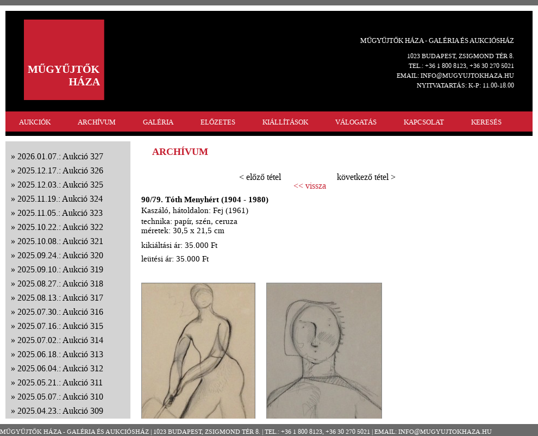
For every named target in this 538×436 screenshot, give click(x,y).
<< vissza (309, 186)
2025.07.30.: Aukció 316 (60, 311)
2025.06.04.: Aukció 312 (60, 368)
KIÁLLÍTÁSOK (285, 122)
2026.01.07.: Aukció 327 (60, 156)
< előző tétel (260, 177)
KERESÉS (486, 122)
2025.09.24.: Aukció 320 (60, 255)
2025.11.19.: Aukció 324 (60, 198)
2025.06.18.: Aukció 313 (60, 354)
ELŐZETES (218, 122)
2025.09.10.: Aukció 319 (60, 269)
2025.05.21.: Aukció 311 (60, 382)
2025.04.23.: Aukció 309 (60, 410)
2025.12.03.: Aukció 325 (60, 184)
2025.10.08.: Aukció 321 (60, 241)
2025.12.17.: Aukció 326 (60, 170)
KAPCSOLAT (424, 122)
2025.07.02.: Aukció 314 (60, 340)
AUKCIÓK (35, 122)
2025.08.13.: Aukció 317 (60, 297)
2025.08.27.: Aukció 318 (60, 283)
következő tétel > (366, 177)
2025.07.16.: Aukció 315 (60, 326)
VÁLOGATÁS (356, 122)
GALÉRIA (158, 122)
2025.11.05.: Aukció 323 (60, 213)
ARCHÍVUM (97, 122)
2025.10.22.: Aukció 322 (60, 227)
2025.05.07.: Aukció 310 (60, 396)
